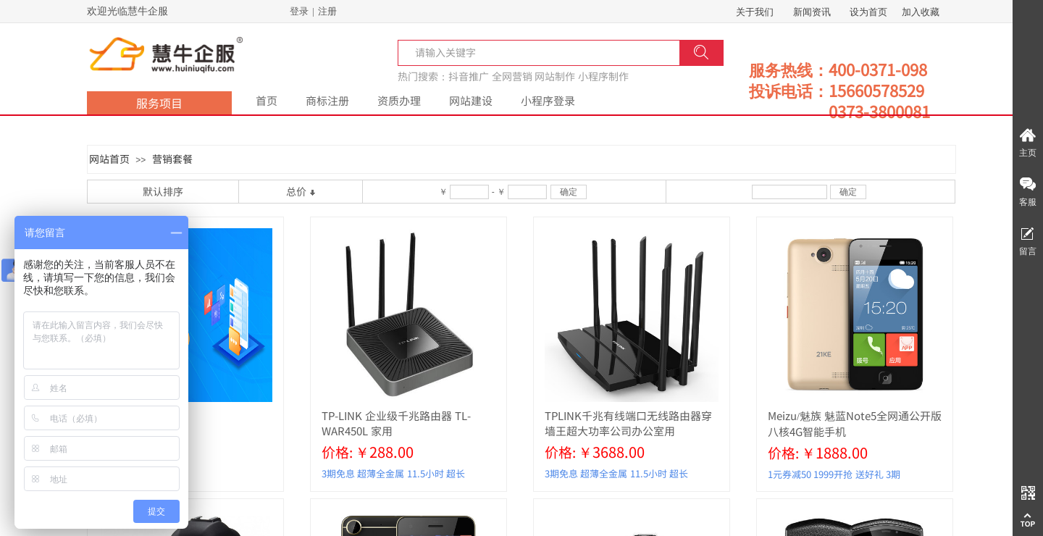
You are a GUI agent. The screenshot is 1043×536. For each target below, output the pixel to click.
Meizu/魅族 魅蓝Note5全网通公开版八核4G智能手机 (855, 423)
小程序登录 (548, 100)
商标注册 (327, 100)
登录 (299, 11)
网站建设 (471, 100)
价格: (337, 451)
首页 (266, 100)
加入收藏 (920, 12)
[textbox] (450, 52)
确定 (568, 192)
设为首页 (868, 12)
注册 (327, 11)
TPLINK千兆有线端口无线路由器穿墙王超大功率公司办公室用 (628, 423)
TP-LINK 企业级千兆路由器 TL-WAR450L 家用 (396, 423)
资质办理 (399, 100)
